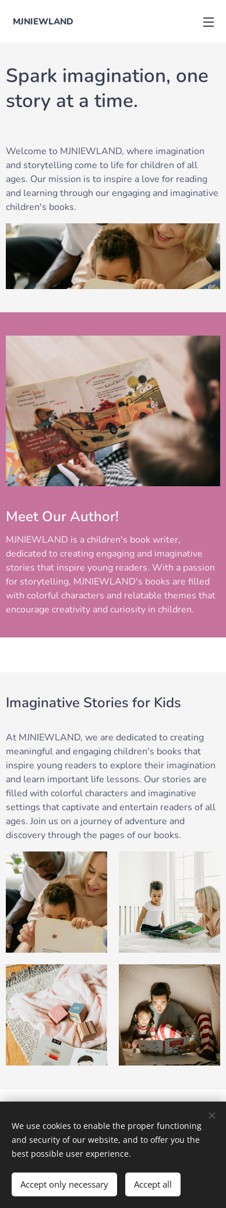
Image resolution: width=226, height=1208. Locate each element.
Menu (208, 22)
